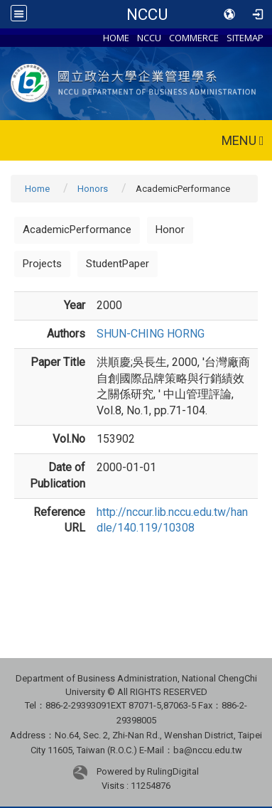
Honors (92, 188)
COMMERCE (194, 37)
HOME (116, 37)
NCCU (147, 14)
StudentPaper (117, 263)
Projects (42, 263)
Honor (170, 229)
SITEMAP (245, 37)
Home (37, 188)
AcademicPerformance (77, 229)
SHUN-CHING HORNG (151, 333)
